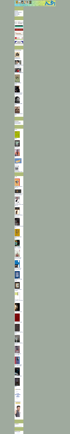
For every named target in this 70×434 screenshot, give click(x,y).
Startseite (16, 11)
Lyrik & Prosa (17, 13)
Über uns (16, 15)
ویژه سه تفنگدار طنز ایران (18, 171)
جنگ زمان (16, 163)
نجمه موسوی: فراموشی (18, 311)
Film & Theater (17, 14)
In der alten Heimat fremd (19, 72)
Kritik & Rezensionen (18, 12)
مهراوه (16, 138)
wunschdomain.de (17, 401)
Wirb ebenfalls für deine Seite (18, 426)
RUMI (15, 386)
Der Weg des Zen (17, 58)
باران (15, 156)
